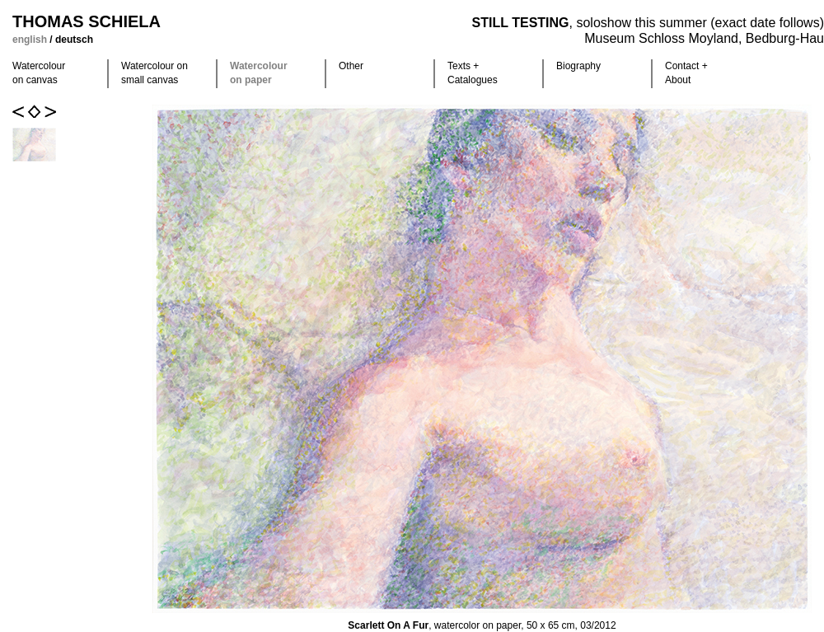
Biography (578, 66)
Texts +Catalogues (472, 73)
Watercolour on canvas (38, 73)
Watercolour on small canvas (154, 73)
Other (351, 66)
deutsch (74, 39)
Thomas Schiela (86, 21)
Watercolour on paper (259, 73)
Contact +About (686, 73)
